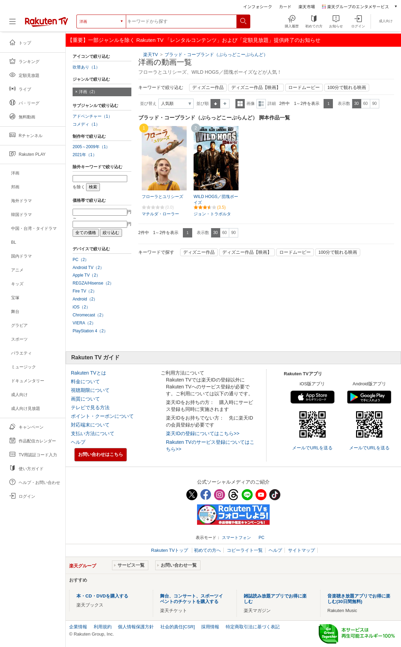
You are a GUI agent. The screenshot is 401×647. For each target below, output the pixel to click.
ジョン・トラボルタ (212, 214)
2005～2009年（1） (91, 146)
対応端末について (90, 425)
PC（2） (81, 259)
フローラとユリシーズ (162, 196)
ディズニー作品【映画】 (256, 87)
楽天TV (150, 54)
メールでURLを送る (312, 447)
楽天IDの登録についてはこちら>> (202, 433)
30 (356, 103)
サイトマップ (301, 550)
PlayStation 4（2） (90, 331)
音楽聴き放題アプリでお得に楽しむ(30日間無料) (358, 598)
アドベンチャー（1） (92, 116)
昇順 (215, 103)
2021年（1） (85, 154)
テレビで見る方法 (90, 407)
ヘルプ (78, 442)
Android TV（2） (88, 267)
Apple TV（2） (86, 275)
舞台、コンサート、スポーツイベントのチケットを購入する (191, 598)
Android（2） (85, 299)
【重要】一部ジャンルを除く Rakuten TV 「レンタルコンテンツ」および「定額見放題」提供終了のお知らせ (193, 40)
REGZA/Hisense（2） (93, 283)
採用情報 (210, 626)
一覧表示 (240, 103)
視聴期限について (90, 390)
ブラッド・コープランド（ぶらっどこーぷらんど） (216, 54)
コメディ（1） (86, 124)
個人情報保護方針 (136, 626)
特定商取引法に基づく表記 (253, 626)
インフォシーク (257, 6)
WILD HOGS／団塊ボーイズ (216, 199)
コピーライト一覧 (245, 550)
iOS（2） (81, 307)
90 (374, 103)
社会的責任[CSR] (177, 626)
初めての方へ (207, 550)
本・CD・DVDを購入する (102, 596)
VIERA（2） (84, 323)
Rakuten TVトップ (170, 550)
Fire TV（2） (85, 291)
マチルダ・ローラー (160, 214)
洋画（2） (88, 91)
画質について (85, 399)
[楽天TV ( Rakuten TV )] (46, 24)
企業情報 (78, 626)
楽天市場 (306, 6)
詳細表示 (261, 103)
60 (365, 103)
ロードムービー (304, 87)
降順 (225, 103)
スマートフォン (236, 537)
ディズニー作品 (208, 87)
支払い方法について (92, 433)
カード (285, 6)
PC (261, 537)
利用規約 (103, 626)
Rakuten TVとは (88, 373)
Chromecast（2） (89, 315)
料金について (85, 381)
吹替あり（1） (86, 67)
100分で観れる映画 (346, 87)
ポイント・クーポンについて (102, 416)
